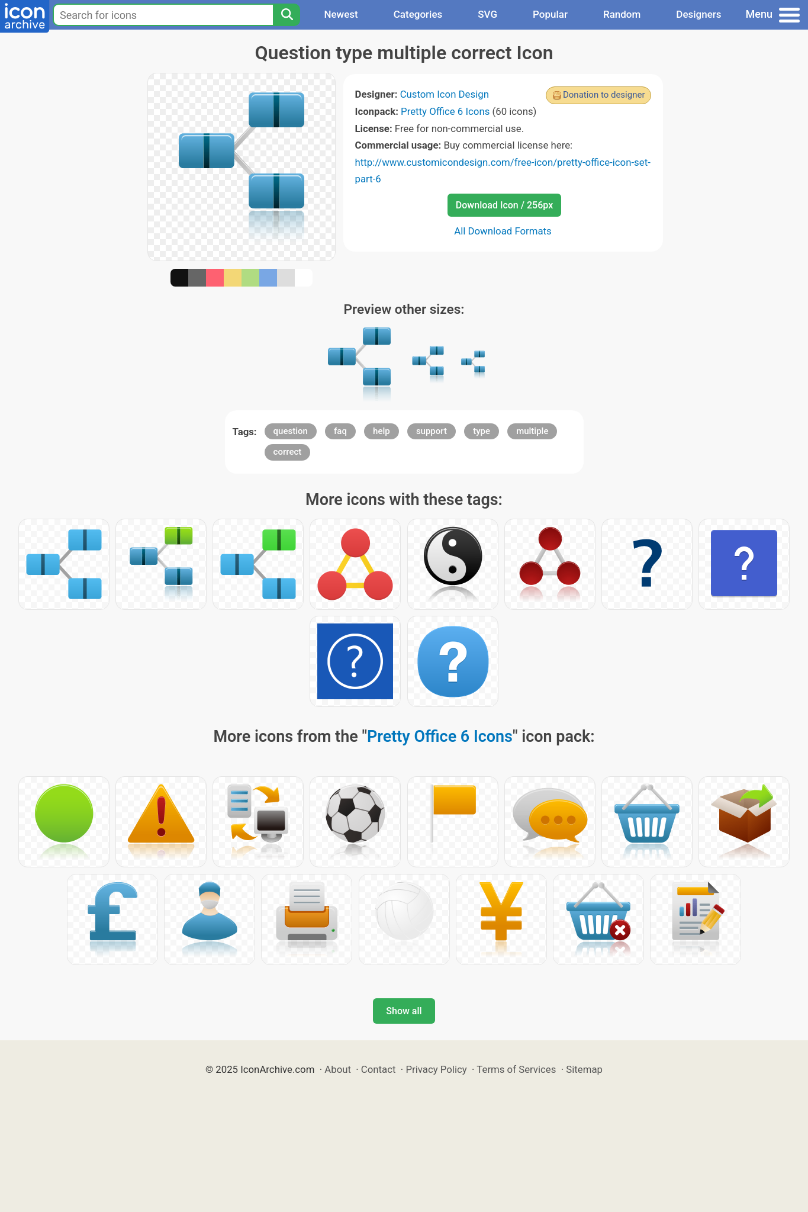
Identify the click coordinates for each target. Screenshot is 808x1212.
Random (621, 14)
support (431, 431)
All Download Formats (503, 231)
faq (340, 431)
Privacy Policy (435, 1069)
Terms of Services (516, 1069)
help (381, 431)
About (337, 1069)
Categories (418, 14)
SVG (487, 14)
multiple (532, 431)
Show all (403, 1011)
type (481, 431)
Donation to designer (604, 94)
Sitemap (584, 1069)
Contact (378, 1069)
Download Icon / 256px (504, 205)
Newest (341, 14)
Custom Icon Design (444, 94)
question (290, 431)
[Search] (286, 15)
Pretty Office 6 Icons (445, 111)
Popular (550, 14)
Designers (698, 14)
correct (287, 451)
